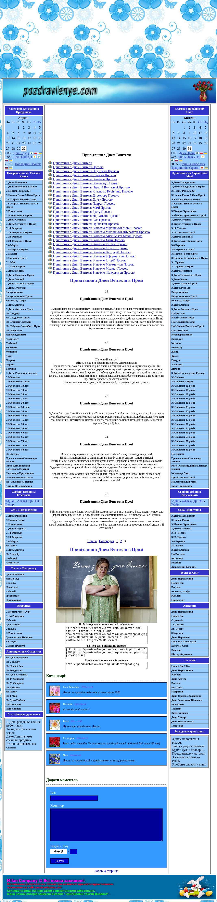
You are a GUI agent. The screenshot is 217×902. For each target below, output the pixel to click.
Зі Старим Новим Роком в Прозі (186, 205)
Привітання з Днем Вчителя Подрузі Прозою (84, 203)
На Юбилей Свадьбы (18, 321)
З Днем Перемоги (181, 270)
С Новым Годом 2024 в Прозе (23, 195)
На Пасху (11, 545)
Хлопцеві (176, 364)
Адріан (175, 500)
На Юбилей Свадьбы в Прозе (23, 326)
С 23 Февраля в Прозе (19, 240)
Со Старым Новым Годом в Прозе (22, 205)
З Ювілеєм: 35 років (183, 411)
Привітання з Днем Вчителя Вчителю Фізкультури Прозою (94, 272)
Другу (9, 355)
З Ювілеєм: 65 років (183, 436)
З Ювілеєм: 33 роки (183, 407)
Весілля (176, 587)
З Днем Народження (183, 182)
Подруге (10, 360)
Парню (10, 364)
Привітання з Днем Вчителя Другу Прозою (83, 199)
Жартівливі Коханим (183, 566)
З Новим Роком (180, 519)
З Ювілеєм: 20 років (183, 394)
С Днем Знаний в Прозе (20, 283)
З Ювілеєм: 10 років (183, 385)
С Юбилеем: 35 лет (17, 411)
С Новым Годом (15, 519)
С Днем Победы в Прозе (20, 274)
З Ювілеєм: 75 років (183, 445)
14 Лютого (177, 624)
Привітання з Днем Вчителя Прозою (78, 167)
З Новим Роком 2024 (183, 190)
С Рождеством (14, 211)
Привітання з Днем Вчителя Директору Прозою (86, 195)
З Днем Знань (179, 279)
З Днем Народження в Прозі (188, 186)
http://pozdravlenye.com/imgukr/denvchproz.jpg (106, 665)
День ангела (13, 624)
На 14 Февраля (15, 678)
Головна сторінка (106, 871)
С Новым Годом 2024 (18, 190)
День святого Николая (19, 637)
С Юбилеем (13, 377)
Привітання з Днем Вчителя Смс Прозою (81, 219)
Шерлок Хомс (179, 645)
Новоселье (12, 587)
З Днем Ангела (180, 304)
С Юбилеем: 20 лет (17, 394)
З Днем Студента (181, 219)
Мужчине (11, 347)
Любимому (12, 338)
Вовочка (176, 650)
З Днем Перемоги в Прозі (186, 274)
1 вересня (177, 725)
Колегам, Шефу (180, 300)
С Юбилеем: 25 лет (17, 398)
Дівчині (175, 368)
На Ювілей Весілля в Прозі (187, 326)
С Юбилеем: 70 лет (17, 441)
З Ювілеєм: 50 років (183, 424)
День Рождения (15, 574)
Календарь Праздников (20, 473)
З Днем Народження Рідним (187, 372)
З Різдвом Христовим (183, 211)
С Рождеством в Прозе (19, 215)
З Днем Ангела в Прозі (184, 309)
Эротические (13, 704)
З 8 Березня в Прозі (182, 249)
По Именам (12, 453)
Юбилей (11, 591)
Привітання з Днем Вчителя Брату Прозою (82, 211)
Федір (174, 504)
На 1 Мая (11, 695)
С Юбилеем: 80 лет (17, 449)
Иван (37, 500)
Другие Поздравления (19, 485)
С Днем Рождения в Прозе (21, 186)
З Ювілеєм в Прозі (182, 381)
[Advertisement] (108, 40)
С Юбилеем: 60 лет (17, 432)
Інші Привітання (181, 485)
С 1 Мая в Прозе (15, 266)
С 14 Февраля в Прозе (19, 232)
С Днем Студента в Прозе (21, 223)
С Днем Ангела (15, 304)
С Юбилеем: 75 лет (17, 445)
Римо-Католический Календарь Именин (18, 467)
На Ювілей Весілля (183, 321)
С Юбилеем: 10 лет (17, 385)
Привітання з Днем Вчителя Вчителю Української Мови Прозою (97, 228)
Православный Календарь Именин (21, 460)
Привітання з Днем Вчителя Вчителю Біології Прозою (90, 248)
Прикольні (177, 599)
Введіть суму (59, 846)
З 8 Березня (178, 245)
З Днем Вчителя (180, 287)
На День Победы (16, 700)
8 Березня (177, 632)
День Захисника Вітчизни (186, 700)
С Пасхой (11, 253)
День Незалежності (182, 721)
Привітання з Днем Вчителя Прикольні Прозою (86, 224)
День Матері (178, 717)
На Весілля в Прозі (182, 317)
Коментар (57, 805)
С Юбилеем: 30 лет (17, 402)
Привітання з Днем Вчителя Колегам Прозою (84, 175)
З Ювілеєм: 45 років (183, 419)
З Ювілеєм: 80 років (183, 449)
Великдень (177, 704)
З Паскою (177, 545)
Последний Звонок (28, 164)
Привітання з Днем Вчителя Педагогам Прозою (86, 171)
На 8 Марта (13, 687)
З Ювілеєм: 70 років (183, 441)
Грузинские (13, 595)
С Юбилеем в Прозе (17, 381)
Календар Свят (180, 473)
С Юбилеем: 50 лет (17, 424)
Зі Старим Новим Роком (185, 199)
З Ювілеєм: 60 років (183, 432)
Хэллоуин (11, 641)
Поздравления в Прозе (19, 477)
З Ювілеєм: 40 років (183, 415)
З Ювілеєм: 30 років (183, 402)
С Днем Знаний (15, 279)
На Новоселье (14, 330)
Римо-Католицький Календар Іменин (189, 467)
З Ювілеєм (177, 377)
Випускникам (179, 291)
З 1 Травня (177, 262)
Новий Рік (177, 582)
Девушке (11, 368)
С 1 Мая (10, 262)
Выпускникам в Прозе (19, 296)
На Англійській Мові (183, 481)
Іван (201, 500)
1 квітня (176, 708)
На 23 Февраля (15, 683)
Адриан (10, 500)
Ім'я (53, 792)
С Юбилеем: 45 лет (17, 419)
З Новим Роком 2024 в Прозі (188, 195)
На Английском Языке (19, 481)
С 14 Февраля (14, 228)
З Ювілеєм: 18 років (183, 389)
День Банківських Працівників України (187, 165)
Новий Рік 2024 (180, 666)
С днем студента (15, 645)
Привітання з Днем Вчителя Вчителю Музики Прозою (90, 268)
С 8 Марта (12, 245)
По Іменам (177, 453)
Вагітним (176, 687)
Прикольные (13, 599)
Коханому (177, 338)
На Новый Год (14, 666)
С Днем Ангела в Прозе (20, 309)
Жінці (174, 351)
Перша (92, 541)
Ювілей (176, 595)
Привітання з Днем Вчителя (72, 163)
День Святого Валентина (186, 695)
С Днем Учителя (16, 287)
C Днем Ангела (15, 549)
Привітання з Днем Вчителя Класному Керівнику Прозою (93, 191)
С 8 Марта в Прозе (17, 249)
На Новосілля (179, 330)
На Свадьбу (13, 313)
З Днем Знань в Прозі (184, 283)
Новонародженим (181, 334)
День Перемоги (189, 156)
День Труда (21, 153)
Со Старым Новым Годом (21, 199)
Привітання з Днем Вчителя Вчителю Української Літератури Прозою (101, 232)
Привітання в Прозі (183, 477)
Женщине (11, 351)
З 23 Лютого (178, 537)
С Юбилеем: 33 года (18, 407)
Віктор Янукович (181, 654)
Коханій (176, 343)
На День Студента (16, 674)
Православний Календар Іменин (186, 460)
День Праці (187, 153)
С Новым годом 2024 (18, 611)
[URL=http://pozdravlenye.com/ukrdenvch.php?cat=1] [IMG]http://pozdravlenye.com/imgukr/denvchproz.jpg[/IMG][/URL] (106, 653)
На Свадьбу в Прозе (17, 317)
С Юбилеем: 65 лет (17, 436)
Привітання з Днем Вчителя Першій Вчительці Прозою (91, 187)
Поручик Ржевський (183, 641)
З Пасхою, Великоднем (184, 253)
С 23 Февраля (14, 236)
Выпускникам (14, 291)
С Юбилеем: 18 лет (17, 389)
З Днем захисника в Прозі (186, 240)
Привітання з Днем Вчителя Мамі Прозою (82, 207)
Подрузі (175, 360)
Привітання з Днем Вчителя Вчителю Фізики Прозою (90, 244)
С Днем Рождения (16, 182)
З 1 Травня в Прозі (182, 266)
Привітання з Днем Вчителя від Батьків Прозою (86, 215)
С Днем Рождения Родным (21, 372)
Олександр (189, 500)
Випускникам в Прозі (184, 296)
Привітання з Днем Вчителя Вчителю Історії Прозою (89, 260)
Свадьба (11, 582)
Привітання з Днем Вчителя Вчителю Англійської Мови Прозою (97, 236)
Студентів (177, 620)
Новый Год (12, 578)
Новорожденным (16, 334)
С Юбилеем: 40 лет (17, 415)
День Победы (22, 156)
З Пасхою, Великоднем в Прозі (189, 257)
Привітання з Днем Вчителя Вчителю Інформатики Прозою (94, 256)
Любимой (11, 343)
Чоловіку (176, 347)
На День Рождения (17, 657)
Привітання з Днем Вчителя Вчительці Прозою (85, 183)
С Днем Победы (15, 270)
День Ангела (179, 678)
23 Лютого (177, 628)
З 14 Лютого (178, 228)
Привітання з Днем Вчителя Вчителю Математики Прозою (93, 264)
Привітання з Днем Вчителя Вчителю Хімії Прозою (89, 240)
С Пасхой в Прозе (16, 257)
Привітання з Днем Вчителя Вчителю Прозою (85, 179)
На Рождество (14, 670)
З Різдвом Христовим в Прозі (188, 215)
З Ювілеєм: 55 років (183, 428)
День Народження (182, 578)
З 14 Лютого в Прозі (183, 232)
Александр (24, 500)
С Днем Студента (16, 219)
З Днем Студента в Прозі (186, 223)
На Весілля (177, 313)
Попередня (106, 541)
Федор (9, 504)
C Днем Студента (16, 528)
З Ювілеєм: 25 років (183, 398)
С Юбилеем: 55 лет (17, 428)
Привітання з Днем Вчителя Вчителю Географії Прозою (91, 252)
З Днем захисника (182, 236)
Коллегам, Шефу (16, 300)
